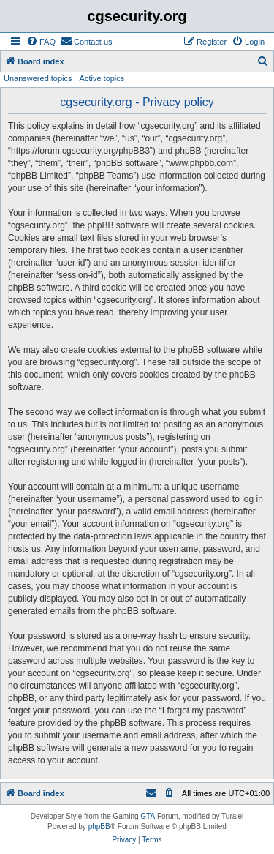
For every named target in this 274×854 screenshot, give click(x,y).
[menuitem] (41, 41)
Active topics (102, 78)
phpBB (99, 827)
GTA (147, 816)
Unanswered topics (38, 78)
